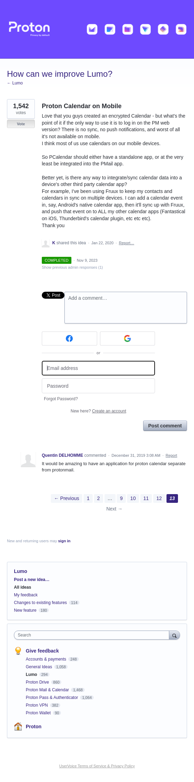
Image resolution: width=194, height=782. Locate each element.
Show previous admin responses (72, 267)
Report (171, 455)
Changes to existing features (40, 602)
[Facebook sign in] (69, 338)
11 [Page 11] (146, 498)
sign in (64, 541)
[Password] (98, 385)
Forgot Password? (61, 398)
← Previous (66, 498)
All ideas (22, 587)
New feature (25, 610)
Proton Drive (38, 682)
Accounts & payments (46, 659)
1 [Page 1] (88, 498)
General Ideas (39, 666)
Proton (33, 726)
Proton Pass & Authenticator (52, 697)
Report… (126, 243)
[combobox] (93, 635)
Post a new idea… (31, 579)
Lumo (20, 571)
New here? (98, 411)
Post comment (165, 426)
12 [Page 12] (159, 498)
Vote (21, 124)
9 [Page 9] (121, 498)
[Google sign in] (127, 338)
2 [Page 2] (98, 498)
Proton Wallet (39, 712)
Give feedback (42, 651)
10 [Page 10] (133, 498)
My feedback (26, 595)
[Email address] (98, 368)
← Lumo (15, 83)
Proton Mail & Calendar (48, 689)
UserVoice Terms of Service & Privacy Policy (97, 766)
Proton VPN (37, 705)
